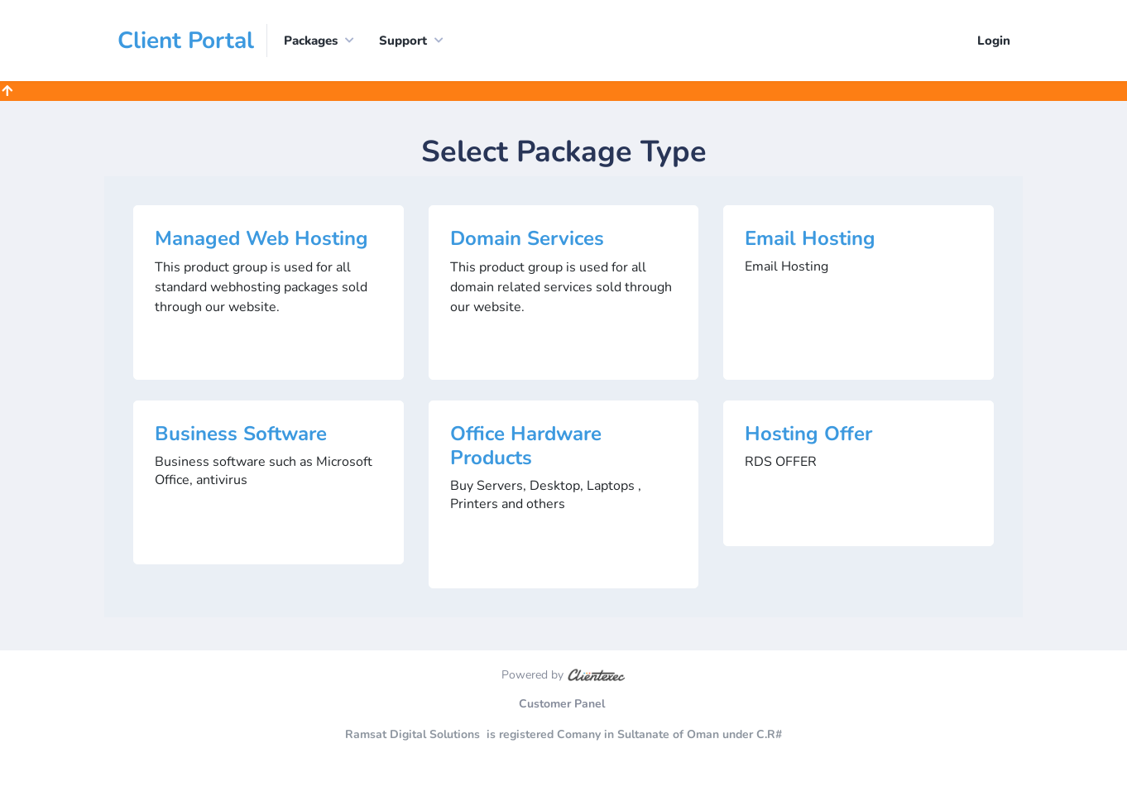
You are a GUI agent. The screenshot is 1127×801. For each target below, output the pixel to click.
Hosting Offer (808, 433)
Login (993, 40)
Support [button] (403, 40)
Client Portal (185, 40)
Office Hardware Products (526, 445)
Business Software (241, 433)
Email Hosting (810, 238)
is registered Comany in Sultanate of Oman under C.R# (634, 734)
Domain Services (527, 238)
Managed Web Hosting (261, 238)
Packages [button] (311, 40)
